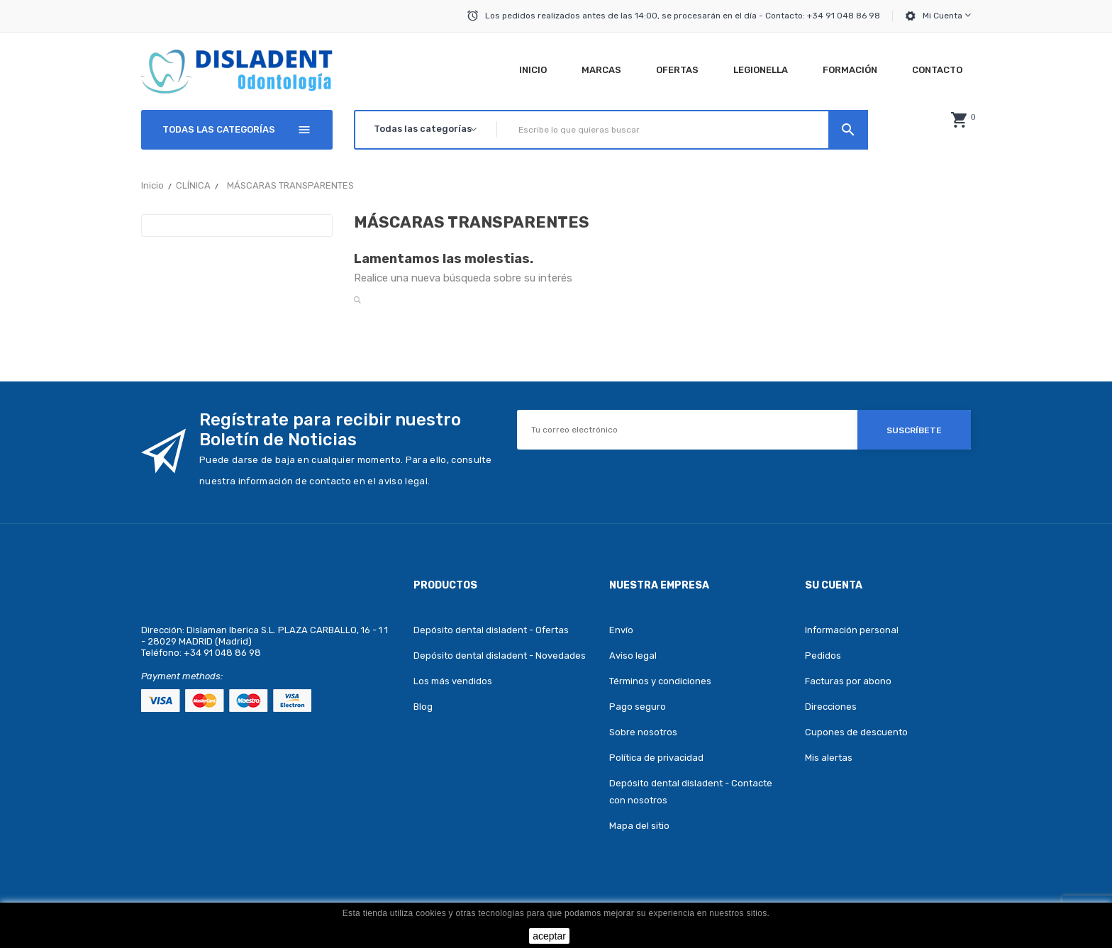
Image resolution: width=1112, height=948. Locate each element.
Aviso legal (633, 655)
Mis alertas (828, 757)
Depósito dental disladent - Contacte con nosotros (690, 791)
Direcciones (831, 706)
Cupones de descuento (856, 732)
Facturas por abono (848, 681)
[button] (959, 120)
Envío (621, 630)
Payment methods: (182, 676)
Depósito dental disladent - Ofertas (491, 630)
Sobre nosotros (643, 732)
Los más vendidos (452, 681)
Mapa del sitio (639, 825)
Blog (423, 706)
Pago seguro (637, 706)
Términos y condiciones (660, 681)
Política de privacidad (656, 757)
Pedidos (823, 655)
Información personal (852, 630)
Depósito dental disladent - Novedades (499, 655)
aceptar (549, 936)
